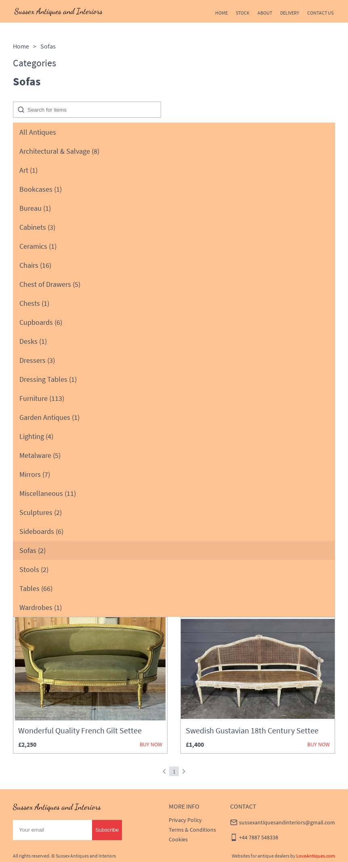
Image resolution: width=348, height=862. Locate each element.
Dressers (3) (37, 360)
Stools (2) (33, 569)
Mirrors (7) (34, 474)
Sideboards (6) (41, 531)
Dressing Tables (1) (48, 379)
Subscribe (107, 830)
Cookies (178, 839)
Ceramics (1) (38, 246)
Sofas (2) (32, 550)
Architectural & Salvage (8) (59, 151)
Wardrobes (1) (40, 607)
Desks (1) (33, 341)
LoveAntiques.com (315, 856)
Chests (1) (34, 303)
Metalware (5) (40, 455)
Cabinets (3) (37, 227)
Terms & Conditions (192, 829)
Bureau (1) (35, 208)
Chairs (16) (35, 265)
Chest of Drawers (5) (49, 284)
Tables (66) (35, 588)
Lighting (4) (36, 436)
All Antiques (37, 132)
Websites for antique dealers (260, 856)
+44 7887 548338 (258, 837)
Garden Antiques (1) (49, 417)
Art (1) (28, 170)
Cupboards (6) (40, 322)
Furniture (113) (41, 398)
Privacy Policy (185, 820)
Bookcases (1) (40, 189)
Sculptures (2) (40, 512)
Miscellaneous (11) (47, 493)
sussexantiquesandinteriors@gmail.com (287, 822)
